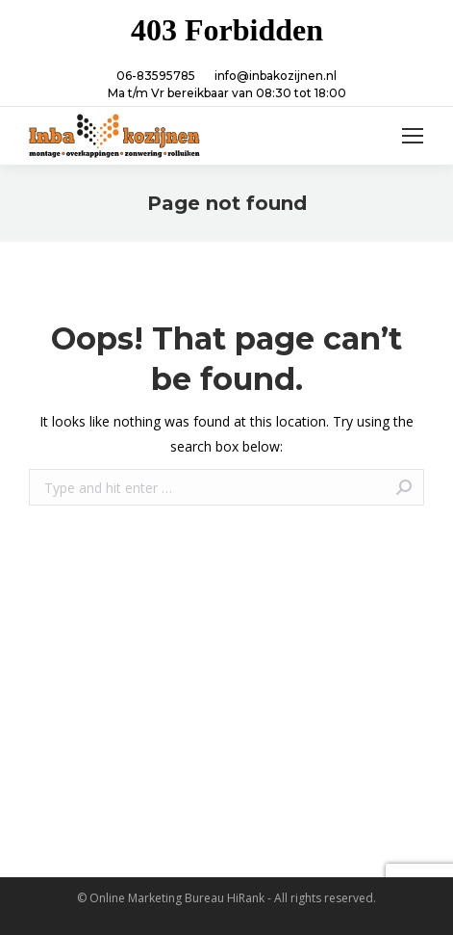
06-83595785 (155, 75)
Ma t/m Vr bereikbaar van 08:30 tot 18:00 (227, 93)
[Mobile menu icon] (412, 135)
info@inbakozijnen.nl (275, 75)
